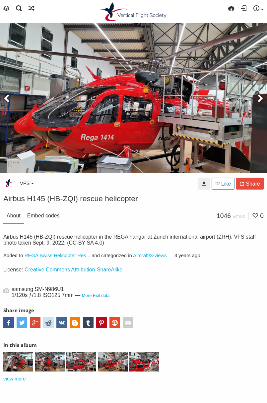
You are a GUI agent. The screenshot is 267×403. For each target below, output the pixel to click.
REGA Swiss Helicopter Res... (57, 255)
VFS (27, 183)
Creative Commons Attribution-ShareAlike (73, 269)
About (14, 215)
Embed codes (43, 215)
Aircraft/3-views (150, 255)
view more (14, 378)
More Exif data (96, 295)
